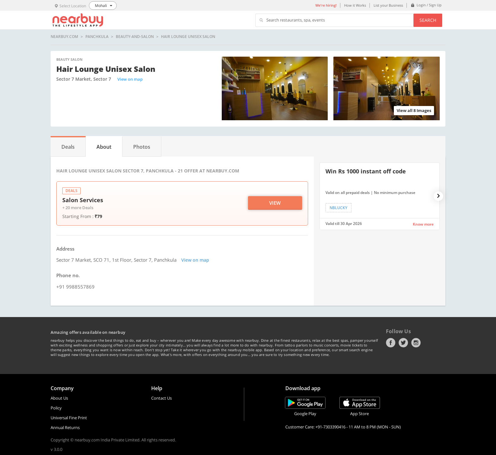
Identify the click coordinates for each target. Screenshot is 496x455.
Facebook (390, 342)
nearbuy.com (64, 36)
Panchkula (96, 36)
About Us (59, 398)
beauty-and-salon (135, 36)
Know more (423, 224)
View (275, 203)
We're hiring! (326, 5)
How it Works (355, 5)
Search (427, 20)
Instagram (416, 342)
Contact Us (161, 398)
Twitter (403, 342)
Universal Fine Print (69, 418)
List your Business (388, 5)
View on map (130, 79)
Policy (56, 408)
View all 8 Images (414, 110)
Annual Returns (65, 427)
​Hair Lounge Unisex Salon (188, 36)
